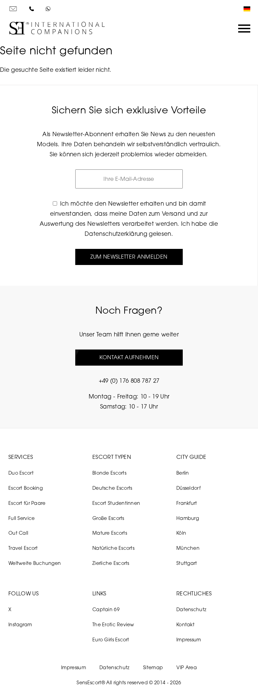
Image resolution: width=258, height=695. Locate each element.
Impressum (188, 639)
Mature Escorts (109, 533)
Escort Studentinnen (116, 503)
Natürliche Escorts (113, 548)
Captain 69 (106, 609)
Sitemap (153, 667)
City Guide (191, 456)
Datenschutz (191, 609)
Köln (181, 533)
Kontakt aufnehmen (129, 357)
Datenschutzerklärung (116, 233)
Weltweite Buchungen (34, 563)
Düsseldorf (188, 488)
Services (20, 456)
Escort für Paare (26, 503)
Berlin (182, 473)
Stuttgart (186, 563)
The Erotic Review (113, 624)
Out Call (18, 533)
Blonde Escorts (109, 473)
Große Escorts (108, 518)
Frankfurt (186, 503)
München (188, 548)
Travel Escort (23, 548)
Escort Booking (25, 488)
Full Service (21, 518)
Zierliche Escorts (110, 563)
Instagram (20, 624)
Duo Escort (21, 473)
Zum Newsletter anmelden (128, 256)
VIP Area (186, 667)
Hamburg (187, 518)
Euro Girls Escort (110, 639)
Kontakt (185, 624)
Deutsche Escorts (112, 488)
